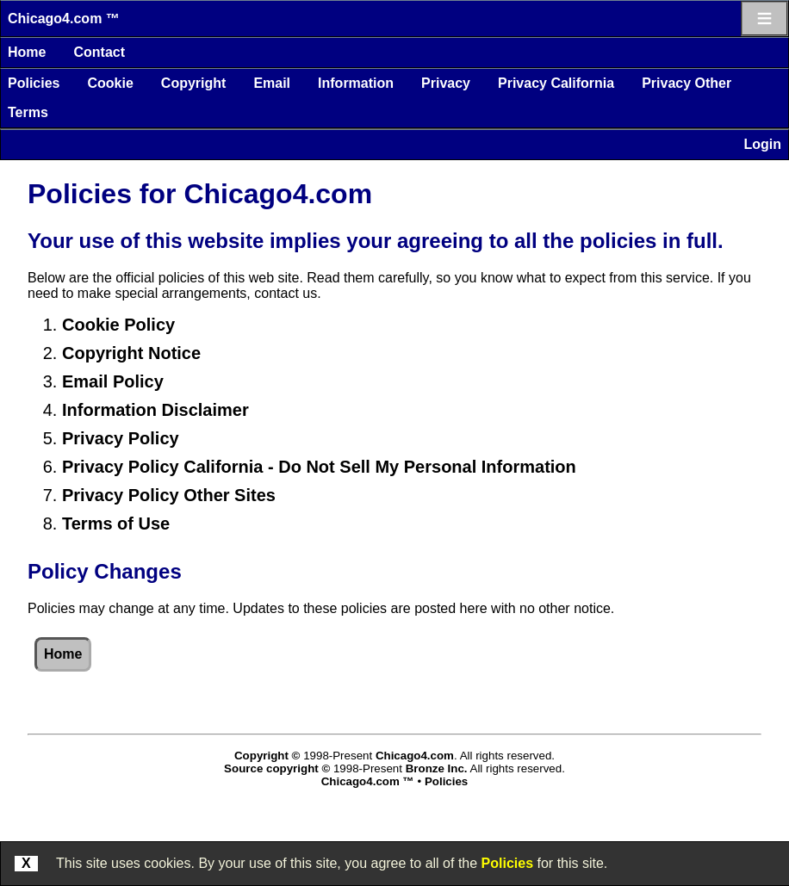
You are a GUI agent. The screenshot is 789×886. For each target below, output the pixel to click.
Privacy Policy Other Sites (169, 495)
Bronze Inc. (437, 768)
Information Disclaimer (155, 409)
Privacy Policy (120, 438)
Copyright (194, 83)
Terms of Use (116, 523)
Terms (28, 112)
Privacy (445, 83)
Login (762, 144)
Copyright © (267, 755)
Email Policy (113, 381)
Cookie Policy (118, 324)
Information (356, 83)
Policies (33, 83)
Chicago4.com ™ (64, 18)
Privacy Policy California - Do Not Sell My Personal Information (319, 466)
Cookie (110, 83)
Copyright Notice (131, 353)
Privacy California (556, 83)
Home (27, 52)
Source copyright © (277, 768)
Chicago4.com (415, 755)
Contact (99, 52)
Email (271, 83)
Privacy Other (686, 83)
